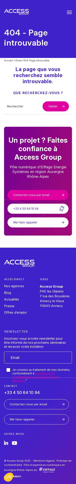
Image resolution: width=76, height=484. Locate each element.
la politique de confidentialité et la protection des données (36, 377)
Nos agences (14, 286)
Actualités (11, 299)
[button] (8, 477)
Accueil (8, 60)
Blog (7, 293)
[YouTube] (14, 444)
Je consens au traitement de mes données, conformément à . (41, 375)
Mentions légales (44, 460)
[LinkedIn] (6, 444)
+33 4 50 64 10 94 (22, 392)
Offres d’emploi (15, 312)
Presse (9, 306)
